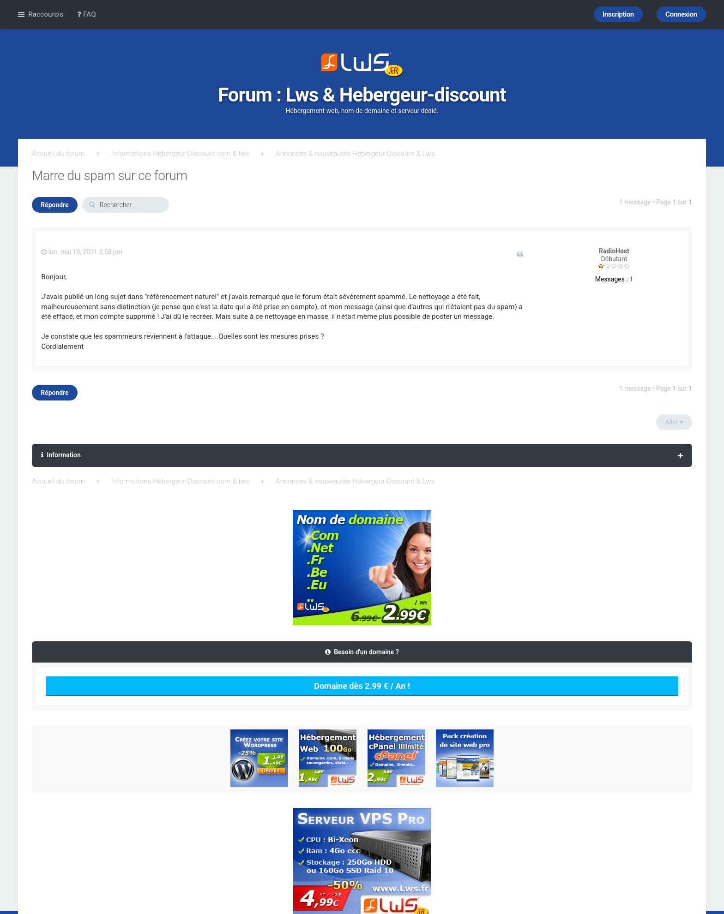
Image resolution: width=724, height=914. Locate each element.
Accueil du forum (58, 153)
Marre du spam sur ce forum (109, 175)
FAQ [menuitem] (86, 14)
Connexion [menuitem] (681, 14)
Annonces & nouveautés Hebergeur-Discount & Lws (355, 153)
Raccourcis (45, 14)
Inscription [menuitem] (618, 14)
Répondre (54, 205)
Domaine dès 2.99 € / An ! (362, 686)
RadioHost (614, 251)
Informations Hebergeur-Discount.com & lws (180, 153)
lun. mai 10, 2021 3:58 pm (81, 252)
